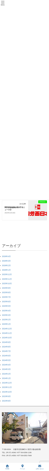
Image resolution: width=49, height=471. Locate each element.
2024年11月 (7, 333)
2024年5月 (6, 360)
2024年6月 (6, 356)
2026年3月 (6, 261)
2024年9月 (6, 342)
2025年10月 (7, 283)
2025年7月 (6, 297)
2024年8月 (6, 347)
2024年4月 (6, 365)
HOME (7, 467)
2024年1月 (6, 378)
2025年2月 (6, 320)
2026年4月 (6, 256)
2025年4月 (6, 311)
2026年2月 (6, 265)
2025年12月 (7, 274)
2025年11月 (7, 279)
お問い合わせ (40, 467)
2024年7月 (6, 351)
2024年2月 (6, 374)
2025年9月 (6, 288)
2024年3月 (6, 369)
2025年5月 (6, 306)
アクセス (22, 467)
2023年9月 (6, 396)
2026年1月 (6, 270)
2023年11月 (7, 387)
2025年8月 (6, 292)
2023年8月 (6, 401)
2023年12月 (7, 383)
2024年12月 (7, 329)
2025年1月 (6, 324)
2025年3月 (6, 315)
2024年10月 (7, 338)
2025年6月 (6, 301)
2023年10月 (7, 392)
